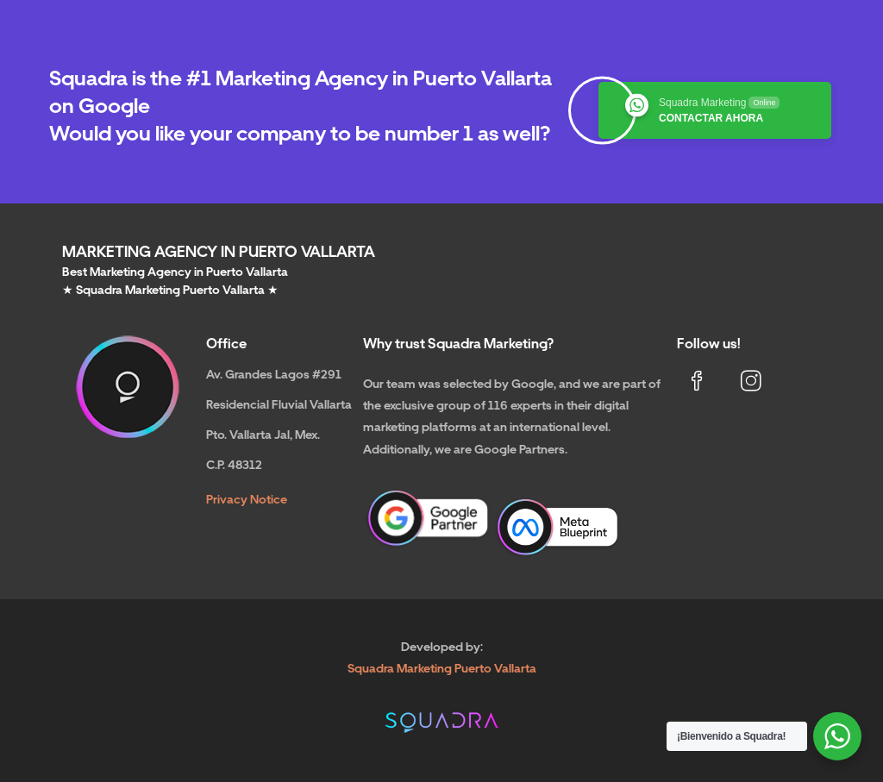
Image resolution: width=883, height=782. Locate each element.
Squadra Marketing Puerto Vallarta (442, 668)
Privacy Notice (246, 499)
